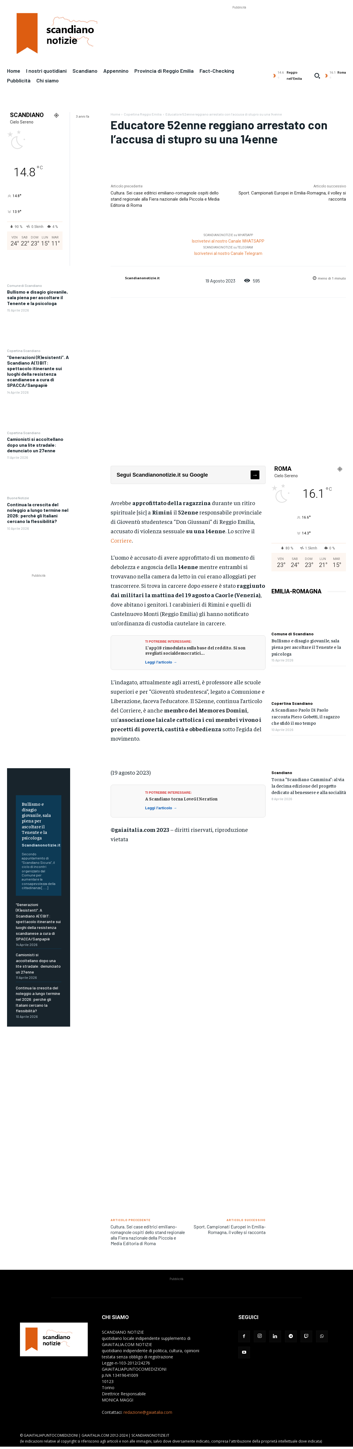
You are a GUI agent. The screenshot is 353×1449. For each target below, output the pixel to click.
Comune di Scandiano (24, 285)
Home (115, 114)
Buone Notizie (18, 498)
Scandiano (281, 772)
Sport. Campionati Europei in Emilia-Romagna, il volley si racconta (230, 1229)
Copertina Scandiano (23, 350)
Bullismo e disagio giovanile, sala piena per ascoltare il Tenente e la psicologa (37, 297)
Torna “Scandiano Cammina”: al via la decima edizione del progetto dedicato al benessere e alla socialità (308, 785)
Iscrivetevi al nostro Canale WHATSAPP (228, 241)
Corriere (121, 540)
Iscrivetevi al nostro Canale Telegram (228, 253)
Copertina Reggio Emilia (143, 114)
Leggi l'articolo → (161, 662)
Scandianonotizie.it (41, 844)
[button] (317, 75)
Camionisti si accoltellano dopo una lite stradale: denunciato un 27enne (35, 444)
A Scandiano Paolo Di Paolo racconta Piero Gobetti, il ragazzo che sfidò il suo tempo (305, 716)
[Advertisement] (239, 24)
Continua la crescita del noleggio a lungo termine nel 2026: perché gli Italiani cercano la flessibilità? (37, 513)
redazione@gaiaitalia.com (148, 1412)
